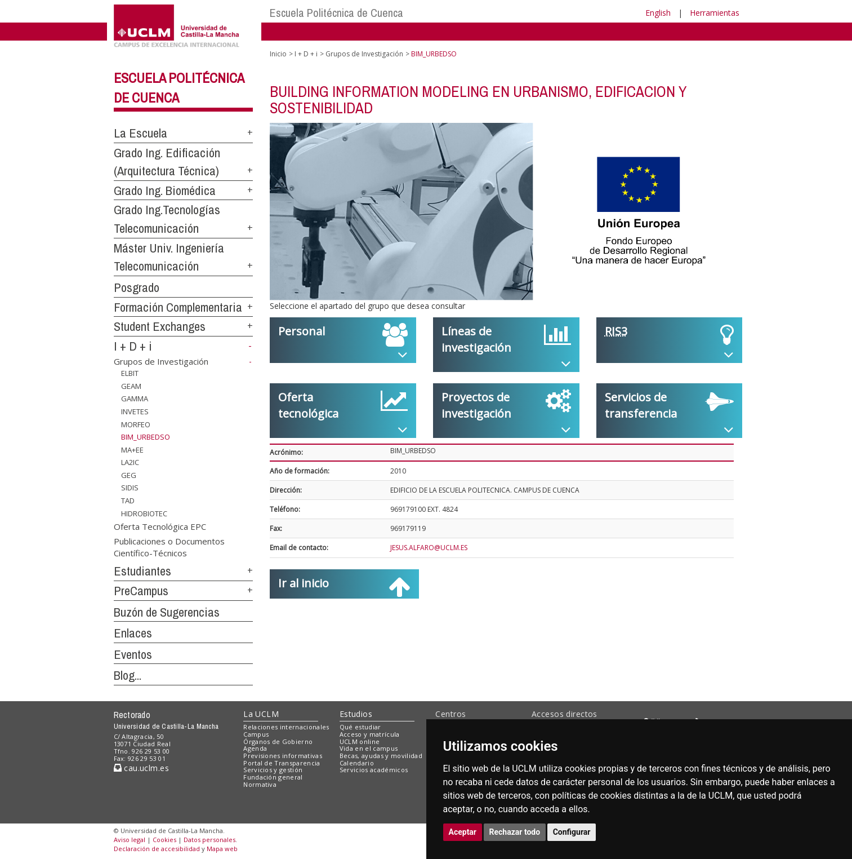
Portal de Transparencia (281, 763)
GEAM (131, 386)
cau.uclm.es (141, 768)
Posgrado (136, 287)
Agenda (255, 748)
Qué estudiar (360, 727)
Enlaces (133, 633)
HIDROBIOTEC (144, 513)
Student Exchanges (160, 326)
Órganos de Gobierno (278, 741)
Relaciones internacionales (286, 727)
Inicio (278, 54)
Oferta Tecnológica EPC (160, 526)
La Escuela (140, 133)
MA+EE (132, 450)
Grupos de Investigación (161, 361)
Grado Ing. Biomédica (165, 190)
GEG (128, 475)
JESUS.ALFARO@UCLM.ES (428, 547)
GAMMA (134, 398)
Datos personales (209, 839)
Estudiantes (142, 571)
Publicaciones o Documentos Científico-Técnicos (169, 546)
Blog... (127, 675)
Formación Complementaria (178, 307)
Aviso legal (129, 839)
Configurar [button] (572, 831)
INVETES (135, 411)
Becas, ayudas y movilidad (381, 755)
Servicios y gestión (272, 769)
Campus (256, 734)
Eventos (133, 654)
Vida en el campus (369, 748)
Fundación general (273, 777)
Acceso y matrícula (370, 734)
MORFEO (135, 424)
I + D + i (133, 346)
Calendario (357, 763)
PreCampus (141, 590)
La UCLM (261, 714)
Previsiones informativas (282, 755)
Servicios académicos (374, 769)
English (658, 12)
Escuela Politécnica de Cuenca (336, 12)
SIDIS (130, 487)
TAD (128, 500)
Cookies (164, 839)
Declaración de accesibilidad (157, 848)
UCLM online (360, 741)
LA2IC (130, 462)
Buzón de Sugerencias (167, 612)
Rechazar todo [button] (515, 831)
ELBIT (130, 373)
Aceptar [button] (463, 831)
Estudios (356, 714)
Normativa (259, 784)
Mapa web (222, 848)
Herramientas (714, 12)
